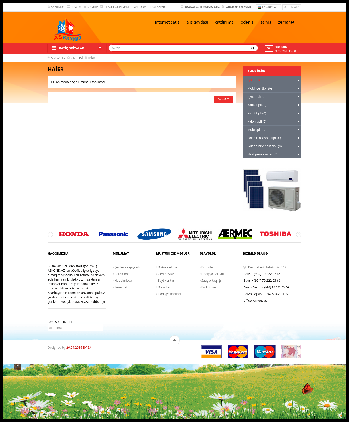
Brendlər (164, 287)
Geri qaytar (166, 274)
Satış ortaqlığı (211, 280)
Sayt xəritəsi (167, 280)
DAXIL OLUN (139, 6)
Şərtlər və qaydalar (128, 267)
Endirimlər (209, 287)
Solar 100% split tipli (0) (264, 138)
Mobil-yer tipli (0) (260, 88)
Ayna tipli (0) (256, 96)
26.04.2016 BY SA (78, 347)
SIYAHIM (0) (56, 6)
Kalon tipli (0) (257, 121)
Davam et (223, 99)
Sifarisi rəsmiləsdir (115, 6)
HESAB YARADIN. (158, 6)
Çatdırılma (122, 274)
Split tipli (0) (256, 80)
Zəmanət (121, 287)
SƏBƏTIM (90, 6)
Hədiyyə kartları (169, 294)
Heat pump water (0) (262, 154)
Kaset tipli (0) (257, 113)
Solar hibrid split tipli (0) (265, 146)
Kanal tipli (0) (257, 105)
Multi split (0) (257, 129)
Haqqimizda (123, 280)
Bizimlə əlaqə (167, 267)
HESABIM (74, 6)
